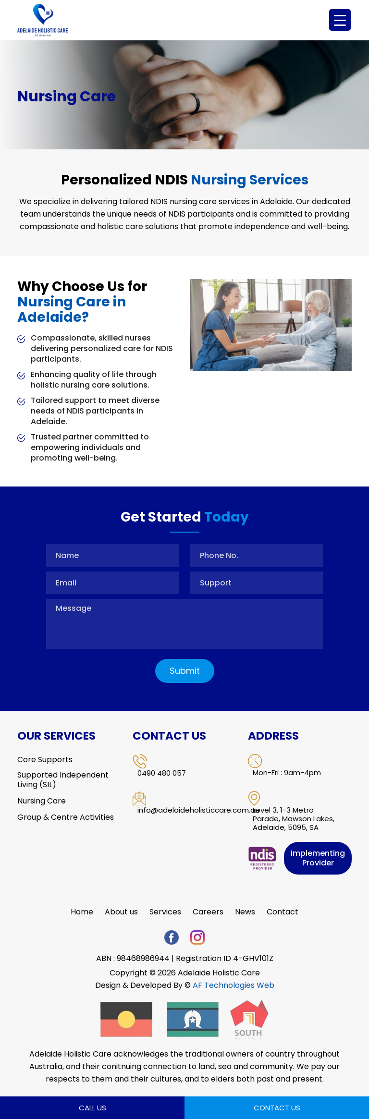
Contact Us (277, 1108)
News (245, 912)
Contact (282, 912)
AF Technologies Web (233, 985)
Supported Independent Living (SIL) (63, 780)
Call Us (92, 1108)
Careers (208, 912)
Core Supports (45, 760)
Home (82, 912)
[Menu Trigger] (340, 20)
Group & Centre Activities (65, 817)
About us (121, 912)
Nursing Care (41, 801)
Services (165, 912)
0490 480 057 (161, 773)
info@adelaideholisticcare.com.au (198, 810)
